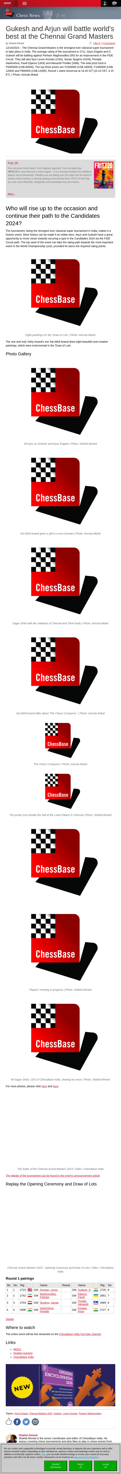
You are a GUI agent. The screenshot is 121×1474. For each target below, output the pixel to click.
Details (10, 1319)
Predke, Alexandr (83, 1303)
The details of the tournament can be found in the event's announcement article (53, 1175)
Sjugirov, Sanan (49, 1302)
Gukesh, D (84, 1289)
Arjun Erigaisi (21, 1413)
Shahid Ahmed (28, 1435)
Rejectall (81, 1465)
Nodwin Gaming (23, 1353)
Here (44, 1454)
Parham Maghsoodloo (90, 1413)
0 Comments (108, 43)
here (44, 1086)
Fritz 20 (13, 163)
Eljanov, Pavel (82, 1296)
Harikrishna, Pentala (47, 1310)
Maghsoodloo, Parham (48, 1296)
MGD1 (17, 1349)
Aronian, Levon (49, 1289)
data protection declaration (86, 1457)
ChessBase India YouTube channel (80, 1334)
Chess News (28, 15)
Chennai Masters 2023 (41, 1413)
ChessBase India (23, 1357)
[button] (24, 3)
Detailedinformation (55, 1465)
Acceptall (105, 1465)
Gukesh (58, 1413)
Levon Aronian (70, 1413)
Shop (7, 3)
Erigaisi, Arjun (83, 1310)
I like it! (96, 43)
